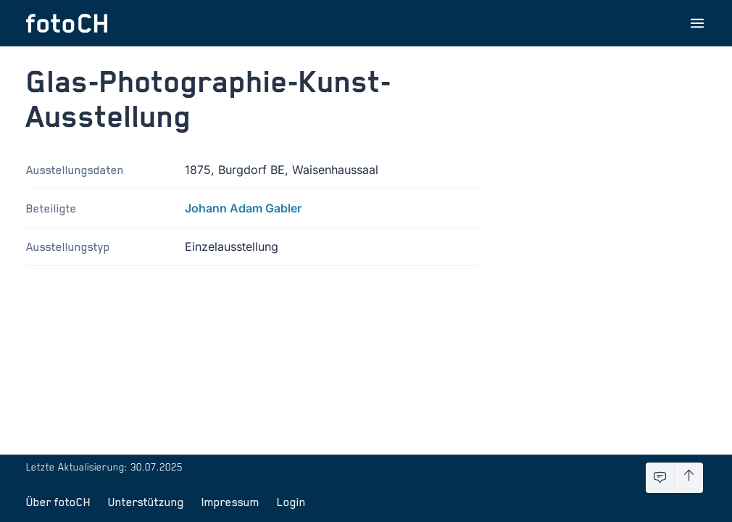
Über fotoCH (58, 501)
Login (291, 501)
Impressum (230, 501)
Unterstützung (146, 501)
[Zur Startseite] (66, 23)
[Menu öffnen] (697, 23)
